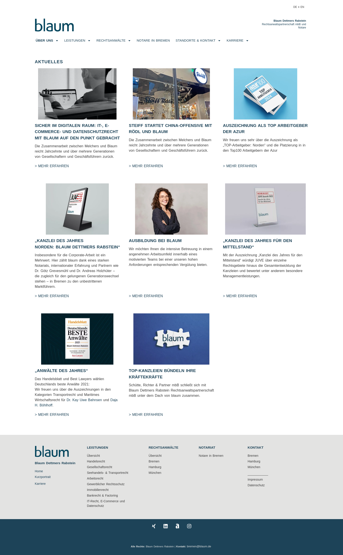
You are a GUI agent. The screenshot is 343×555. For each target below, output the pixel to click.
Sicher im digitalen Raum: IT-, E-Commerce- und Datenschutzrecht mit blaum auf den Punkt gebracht (77, 131)
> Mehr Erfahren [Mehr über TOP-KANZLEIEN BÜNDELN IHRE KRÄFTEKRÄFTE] (146, 414)
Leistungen (77, 40)
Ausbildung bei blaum (155, 240)
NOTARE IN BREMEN (153, 40)
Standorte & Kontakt (198, 40)
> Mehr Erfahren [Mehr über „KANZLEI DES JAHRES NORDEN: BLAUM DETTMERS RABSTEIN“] (52, 296)
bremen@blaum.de (199, 546)
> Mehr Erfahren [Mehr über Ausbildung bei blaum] (146, 296)
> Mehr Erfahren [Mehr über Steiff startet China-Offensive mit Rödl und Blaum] (146, 166)
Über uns (47, 40)
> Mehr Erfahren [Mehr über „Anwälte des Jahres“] (52, 414)
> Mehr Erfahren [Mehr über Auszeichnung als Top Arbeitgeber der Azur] (240, 166)
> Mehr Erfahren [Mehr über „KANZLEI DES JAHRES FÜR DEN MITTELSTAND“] (240, 296)
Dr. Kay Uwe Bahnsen (83, 400)
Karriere (238, 40)
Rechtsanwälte (113, 40)
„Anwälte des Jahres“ (61, 370)
